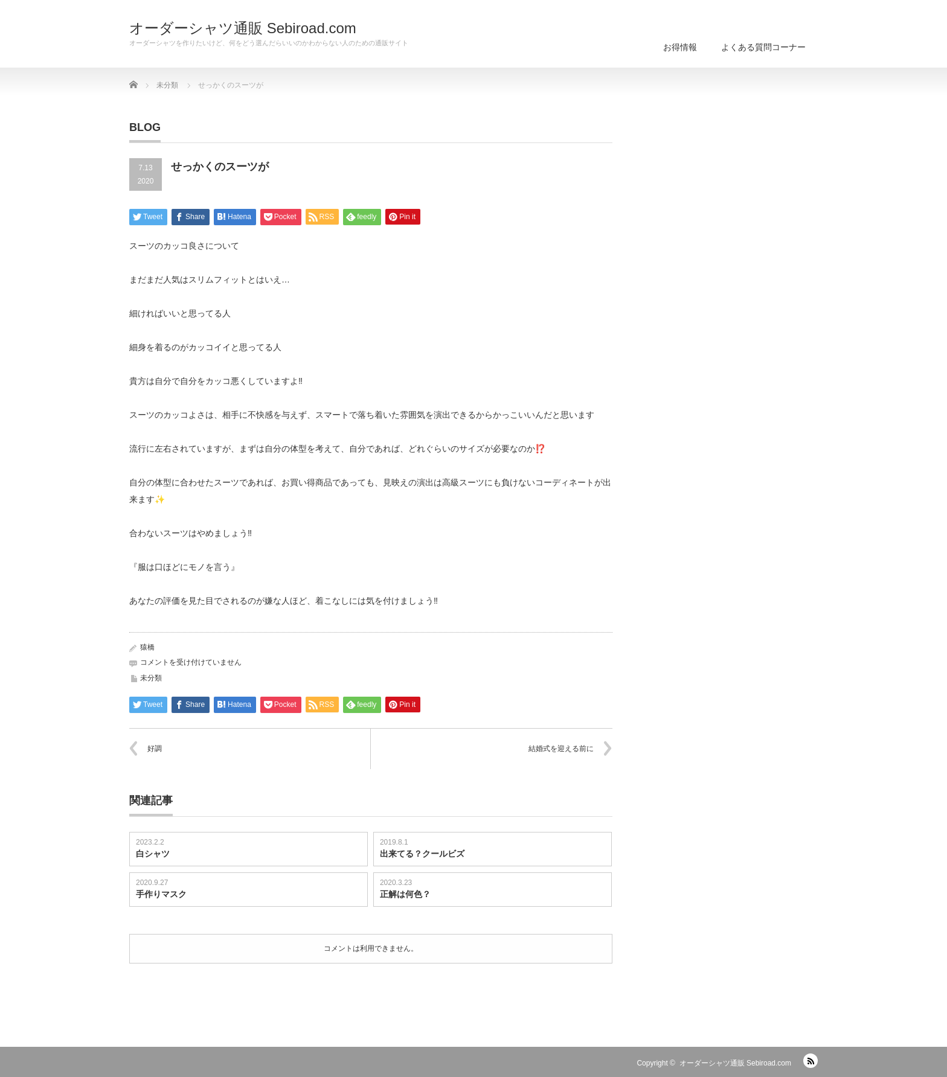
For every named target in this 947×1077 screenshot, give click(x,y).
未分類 (151, 678)
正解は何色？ (405, 894)
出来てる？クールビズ (422, 853)
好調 (154, 748)
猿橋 (147, 647)
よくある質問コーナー (763, 47)
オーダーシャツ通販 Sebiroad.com (242, 28)
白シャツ (153, 853)
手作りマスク (161, 894)
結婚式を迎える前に (561, 748)
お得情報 (680, 47)
